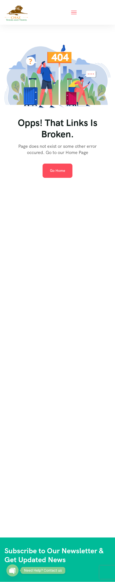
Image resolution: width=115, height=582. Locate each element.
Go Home (57, 170)
